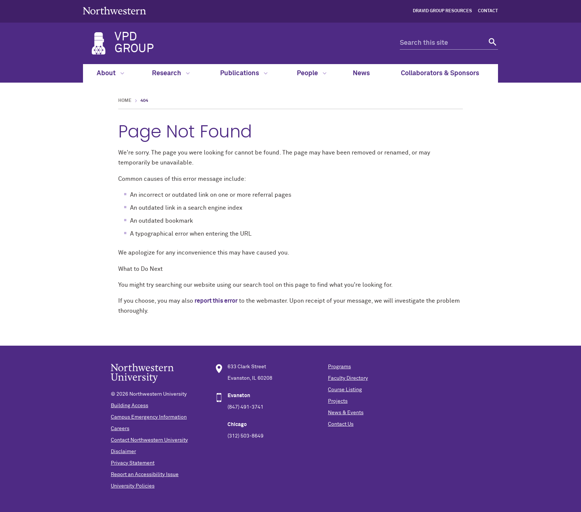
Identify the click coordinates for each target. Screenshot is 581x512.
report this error (216, 301)
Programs (339, 366)
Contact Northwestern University (149, 440)
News (361, 73)
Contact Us (340, 424)
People (311, 73)
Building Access (129, 405)
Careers (120, 428)
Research (171, 73)
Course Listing (345, 389)
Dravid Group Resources (442, 11)
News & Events (345, 412)
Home (125, 101)
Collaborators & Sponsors (440, 73)
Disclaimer (123, 451)
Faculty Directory (348, 378)
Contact (488, 11)
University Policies (133, 486)
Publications (244, 73)
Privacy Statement (133, 463)
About (110, 73)
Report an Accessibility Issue (145, 474)
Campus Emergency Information (149, 417)
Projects (338, 401)
